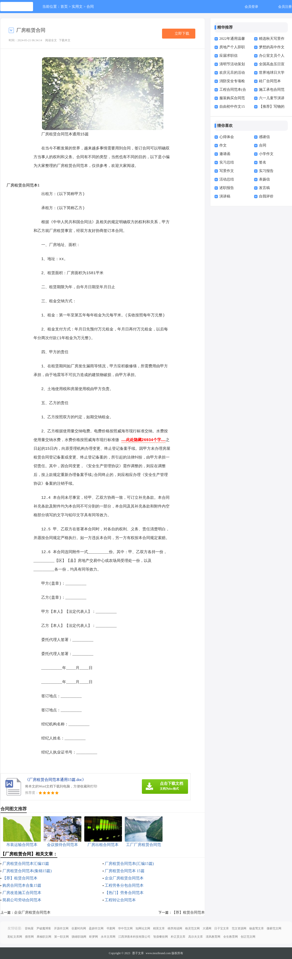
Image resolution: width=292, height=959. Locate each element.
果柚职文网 (44, 936)
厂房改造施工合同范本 (21, 893)
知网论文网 (143, 928)
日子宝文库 (221, 928)
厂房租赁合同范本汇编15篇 (25, 863)
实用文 (77, 6)
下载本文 (64, 40)
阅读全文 (51, 40)
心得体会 (226, 137)
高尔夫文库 (195, 936)
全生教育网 (230, 936)
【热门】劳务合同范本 (124, 893)
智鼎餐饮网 (160, 936)
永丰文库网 (108, 936)
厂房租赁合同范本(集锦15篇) (27, 871)
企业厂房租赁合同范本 (124, 878)
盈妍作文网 (96, 928)
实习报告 (266, 171)
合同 (90, 6)
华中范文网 (125, 928)
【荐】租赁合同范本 (19, 878)
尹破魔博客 (43, 928)
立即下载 (182, 33)
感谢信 (264, 137)
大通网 (207, 928)
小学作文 (266, 154)
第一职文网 (61, 936)
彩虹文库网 (15, 936)
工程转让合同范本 (120, 900)
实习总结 (226, 162)
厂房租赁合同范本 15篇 (125, 871)
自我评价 (266, 196)
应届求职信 (228, 55)
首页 (64, 6)
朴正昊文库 (178, 936)
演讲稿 (224, 196)
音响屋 (29, 928)
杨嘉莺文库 (256, 928)
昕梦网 (93, 936)
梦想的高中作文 (271, 47)
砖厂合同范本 (270, 81)
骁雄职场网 (79, 936)
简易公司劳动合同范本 (21, 900)
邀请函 (224, 154)
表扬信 (264, 179)
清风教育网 (213, 936)
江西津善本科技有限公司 (134, 936)
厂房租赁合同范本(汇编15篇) (129, 863)
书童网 (110, 928)
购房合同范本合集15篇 (21, 885)
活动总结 (226, 179)
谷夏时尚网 (78, 928)
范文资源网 (239, 928)
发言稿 (264, 188)
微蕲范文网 (274, 928)
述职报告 (226, 188)
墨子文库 (138, 953)
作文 (223, 145)
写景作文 (226, 171)
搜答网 (29, 936)
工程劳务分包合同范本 (124, 885)
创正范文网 (248, 936)
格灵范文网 (192, 928)
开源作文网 (61, 928)
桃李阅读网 (175, 928)
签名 (262, 162)
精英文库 (159, 928)
